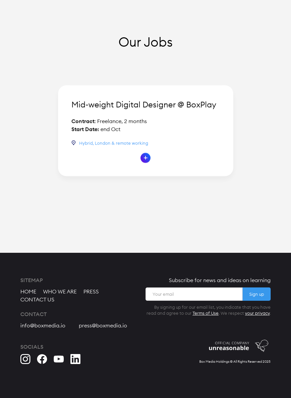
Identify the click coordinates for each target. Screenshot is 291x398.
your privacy (257, 313)
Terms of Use (206, 313)
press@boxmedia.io (103, 325)
